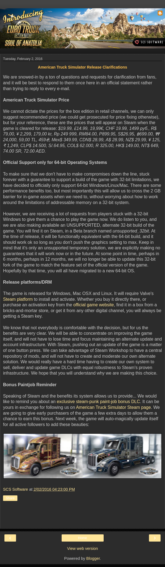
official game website (93, 304)
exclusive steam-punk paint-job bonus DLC (98, 401)
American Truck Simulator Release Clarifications (82, 67)
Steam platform (18, 299)
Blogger (93, 558)
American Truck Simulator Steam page (113, 407)
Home (82, 538)
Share (10, 498)
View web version (82, 548)
